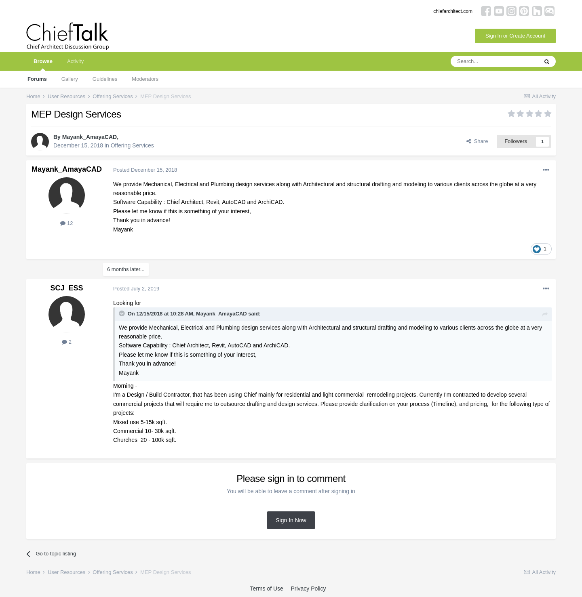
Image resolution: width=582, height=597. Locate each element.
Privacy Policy (308, 588)
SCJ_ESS (66, 288)
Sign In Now (291, 520)
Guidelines (105, 79)
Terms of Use (266, 588)
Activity (75, 61)
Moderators (145, 79)
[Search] (494, 61)
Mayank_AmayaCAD (89, 137)
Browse (43, 64)
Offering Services (132, 145)
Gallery (69, 79)
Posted (145, 170)
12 (66, 223)
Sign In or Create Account (515, 36)
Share (477, 141)
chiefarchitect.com (452, 11)
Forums (37, 79)
